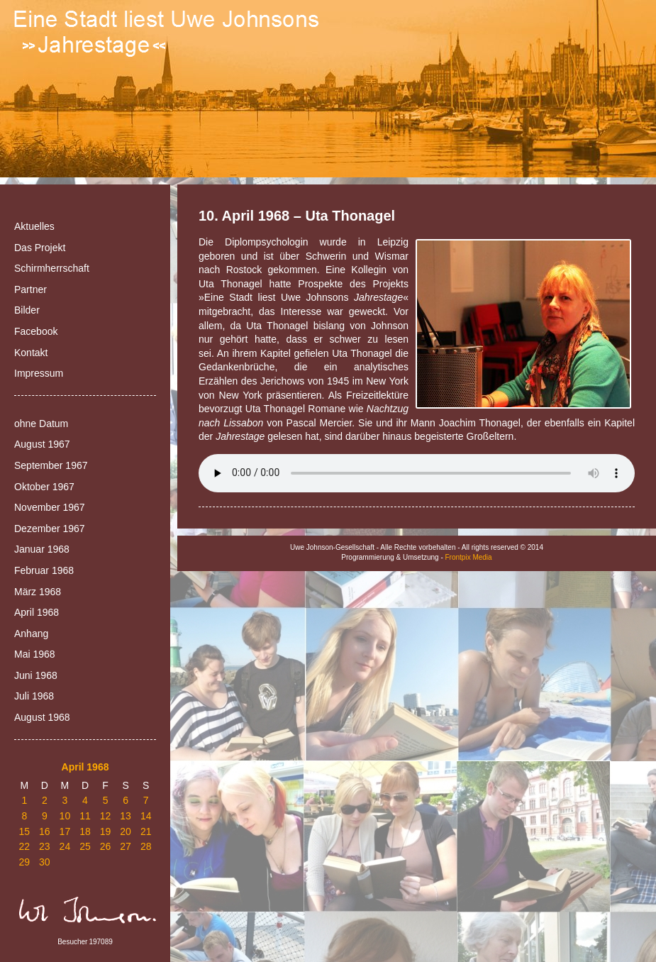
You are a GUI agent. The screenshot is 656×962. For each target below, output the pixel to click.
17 (65, 831)
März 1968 (37, 591)
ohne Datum (41, 423)
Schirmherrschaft (51, 268)
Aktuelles (34, 226)
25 (85, 846)
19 (105, 831)
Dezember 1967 (49, 528)
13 (125, 816)
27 (125, 846)
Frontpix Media (468, 557)
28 (146, 846)
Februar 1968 (44, 570)
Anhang (31, 633)
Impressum (38, 373)
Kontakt (31, 352)
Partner (30, 289)
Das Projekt (39, 247)
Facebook (35, 331)
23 (44, 846)
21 (146, 831)
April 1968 (36, 612)
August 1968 (42, 717)
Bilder (27, 310)
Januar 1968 (42, 549)
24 (65, 846)
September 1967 (51, 465)
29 (24, 862)
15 (24, 831)
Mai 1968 (34, 654)
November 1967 (49, 507)
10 (65, 816)
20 (125, 831)
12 (105, 816)
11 (85, 816)
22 (24, 846)
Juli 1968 (34, 696)
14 (146, 816)
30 (44, 862)
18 (85, 831)
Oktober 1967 (44, 486)
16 (44, 831)
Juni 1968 (35, 675)
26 (105, 846)
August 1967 (42, 444)
